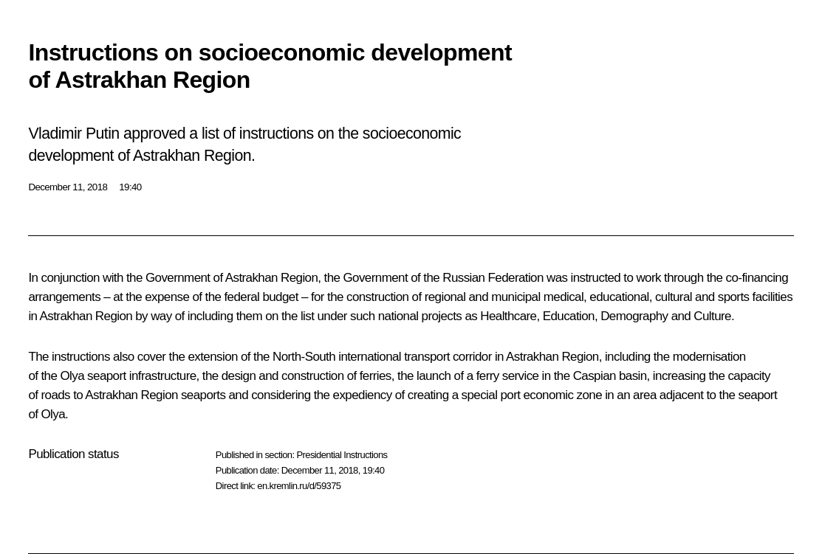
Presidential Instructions (341, 454)
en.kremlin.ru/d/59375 (298, 485)
